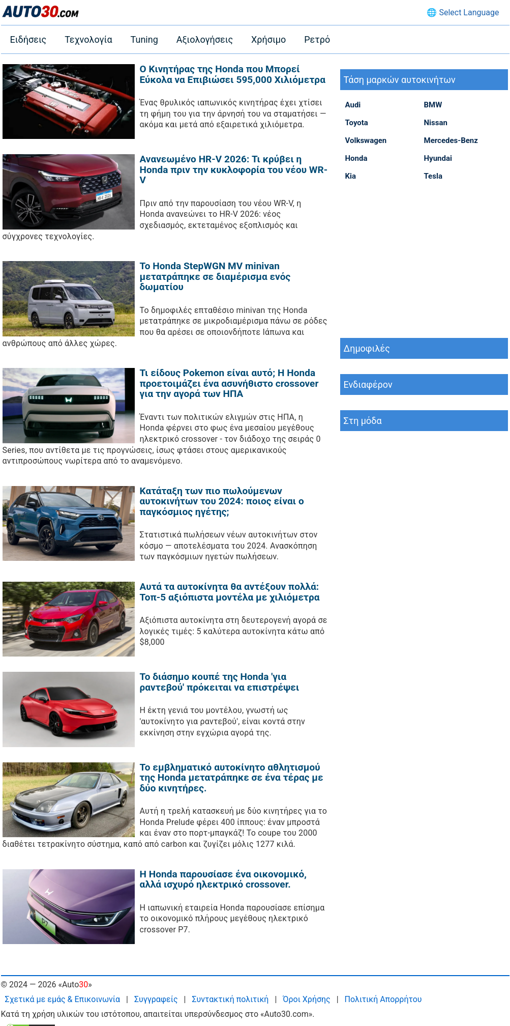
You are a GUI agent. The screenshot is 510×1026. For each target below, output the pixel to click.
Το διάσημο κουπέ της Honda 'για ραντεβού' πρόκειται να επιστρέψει (219, 682)
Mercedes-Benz (451, 140)
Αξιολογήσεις (204, 39)
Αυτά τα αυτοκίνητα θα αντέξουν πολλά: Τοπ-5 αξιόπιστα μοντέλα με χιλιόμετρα (230, 592)
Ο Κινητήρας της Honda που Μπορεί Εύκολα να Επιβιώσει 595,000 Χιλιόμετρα (232, 74)
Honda (356, 158)
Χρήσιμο (268, 39)
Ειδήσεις (28, 39)
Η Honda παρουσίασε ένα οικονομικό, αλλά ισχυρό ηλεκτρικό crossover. (223, 879)
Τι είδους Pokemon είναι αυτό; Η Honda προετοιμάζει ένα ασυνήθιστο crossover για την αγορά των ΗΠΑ (229, 383)
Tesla (433, 176)
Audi (353, 104)
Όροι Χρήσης (306, 999)
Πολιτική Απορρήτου (383, 999)
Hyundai (438, 158)
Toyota (356, 122)
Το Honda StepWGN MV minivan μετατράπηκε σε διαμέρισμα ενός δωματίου (215, 276)
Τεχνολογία (88, 39)
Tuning (144, 39)
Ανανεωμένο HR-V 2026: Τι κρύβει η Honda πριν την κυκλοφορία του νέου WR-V (234, 169)
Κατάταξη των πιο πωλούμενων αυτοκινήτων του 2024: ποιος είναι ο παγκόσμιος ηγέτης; (222, 501)
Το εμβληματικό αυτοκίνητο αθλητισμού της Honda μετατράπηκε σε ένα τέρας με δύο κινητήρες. (231, 777)
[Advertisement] (424, 259)
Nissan (435, 122)
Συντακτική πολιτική (230, 999)
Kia (350, 176)
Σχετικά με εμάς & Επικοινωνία (63, 999)
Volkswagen (366, 140)
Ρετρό (317, 39)
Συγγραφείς (156, 999)
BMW (433, 104)
